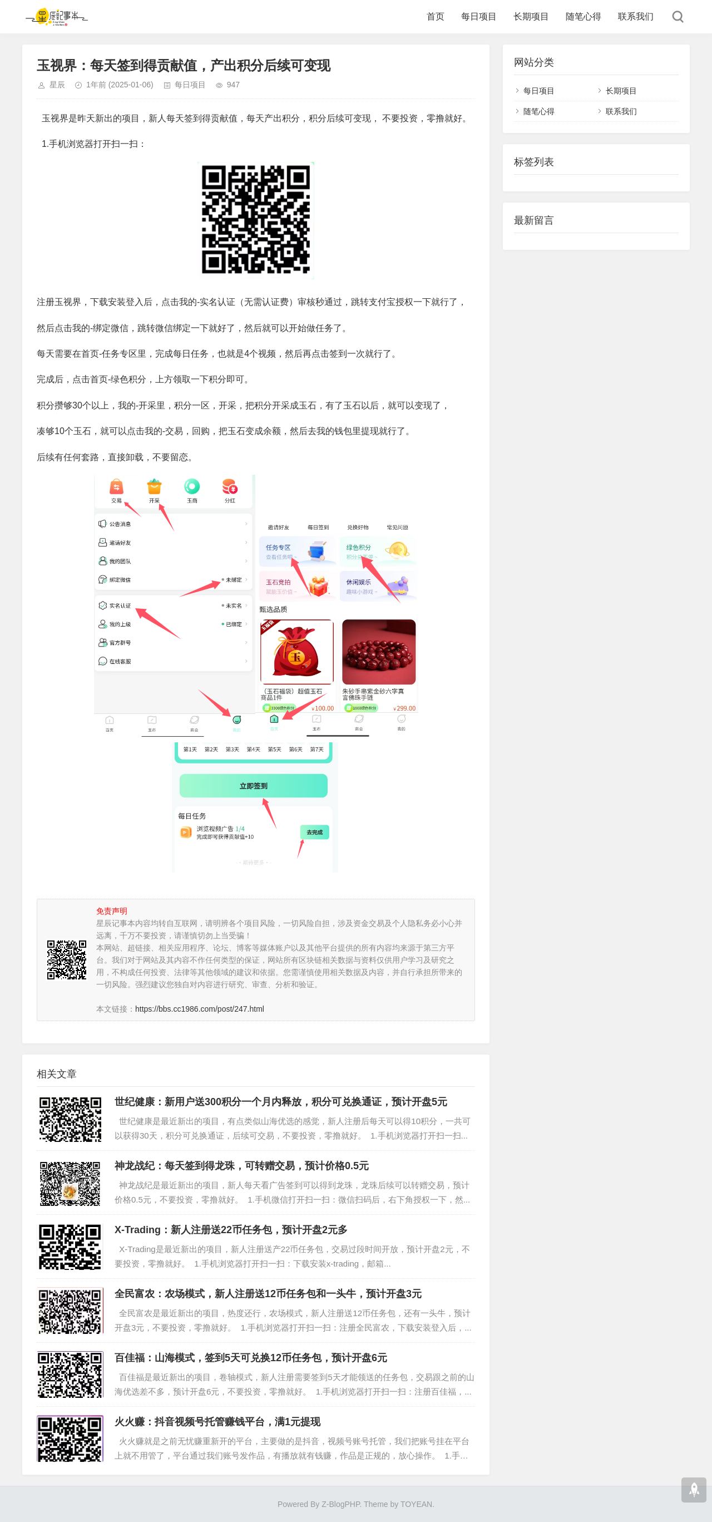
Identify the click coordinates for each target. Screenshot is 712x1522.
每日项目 (479, 16)
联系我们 (636, 16)
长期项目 (531, 16)
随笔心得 (583, 16)
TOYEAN (416, 1504)
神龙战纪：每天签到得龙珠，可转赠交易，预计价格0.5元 (242, 1165)
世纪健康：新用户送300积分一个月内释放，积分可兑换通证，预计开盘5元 (281, 1101)
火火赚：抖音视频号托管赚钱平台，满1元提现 (217, 1421)
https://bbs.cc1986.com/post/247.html (199, 1008)
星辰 (57, 84)
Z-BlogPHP (340, 1504)
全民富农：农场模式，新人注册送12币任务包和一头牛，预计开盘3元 (268, 1293)
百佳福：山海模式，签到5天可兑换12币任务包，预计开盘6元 (251, 1357)
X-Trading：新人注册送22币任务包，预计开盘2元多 (231, 1229)
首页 (435, 16)
